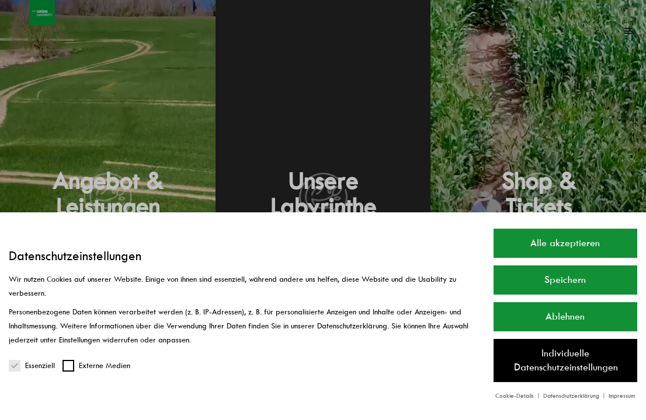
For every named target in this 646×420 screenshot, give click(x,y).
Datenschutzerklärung (352, 325)
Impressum (622, 396)
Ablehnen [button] (565, 316)
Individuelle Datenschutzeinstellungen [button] (566, 360)
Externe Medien (96, 365)
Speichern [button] (565, 279)
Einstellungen (79, 339)
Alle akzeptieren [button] (565, 243)
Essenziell (32, 365)
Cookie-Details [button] (515, 396)
